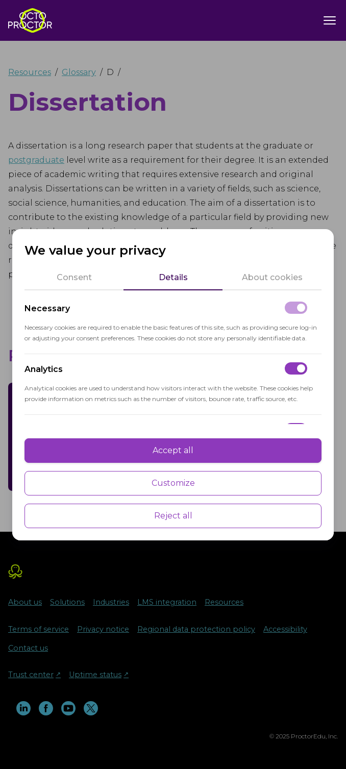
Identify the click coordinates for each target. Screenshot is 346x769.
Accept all (173, 450)
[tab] (73, 277)
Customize (173, 483)
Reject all (173, 515)
